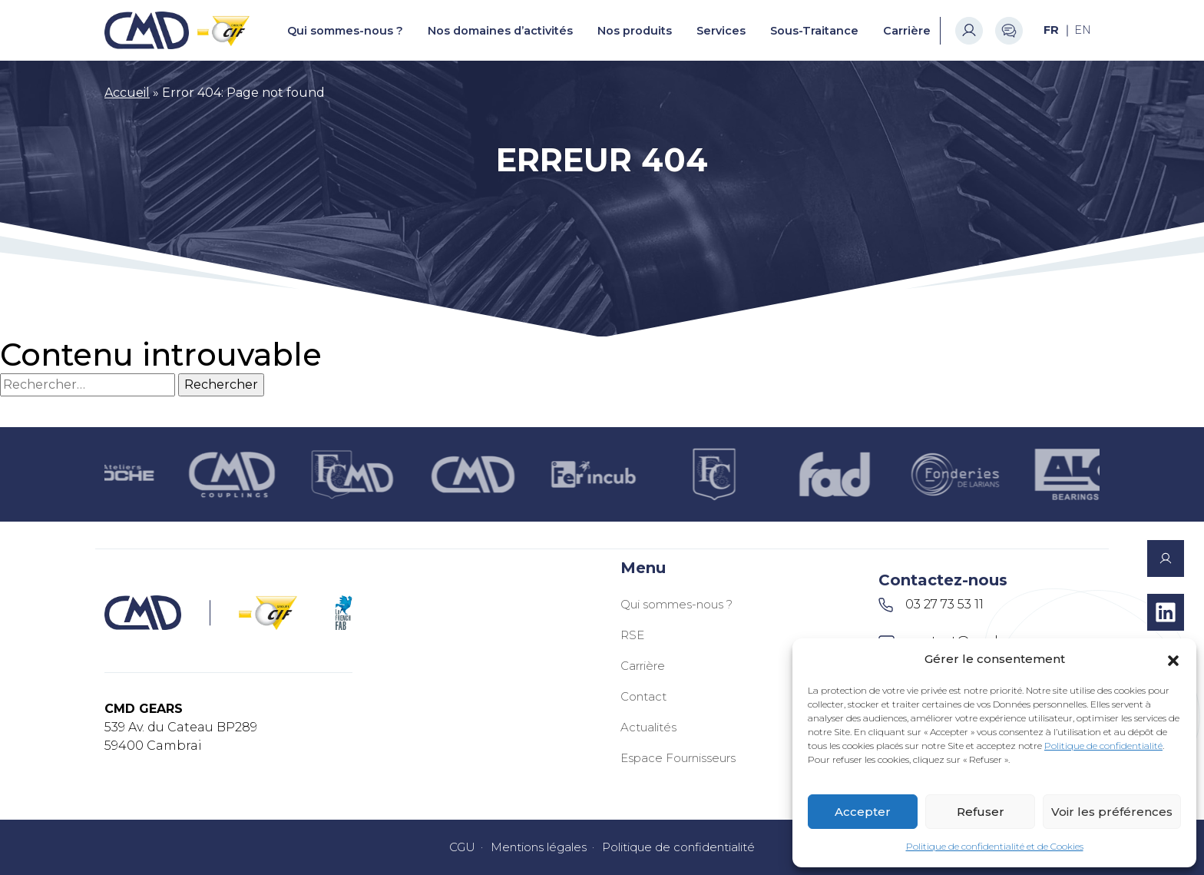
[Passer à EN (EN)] (1083, 30)
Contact (643, 696)
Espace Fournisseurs (678, 758)
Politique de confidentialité (1103, 745)
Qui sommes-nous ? (345, 31)
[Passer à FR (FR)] (1051, 30)
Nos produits (634, 31)
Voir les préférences (1112, 811)
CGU (462, 847)
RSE (632, 635)
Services (721, 31)
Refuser (980, 811)
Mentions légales (539, 847)
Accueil (127, 92)
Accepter (863, 811)
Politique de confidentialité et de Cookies (994, 846)
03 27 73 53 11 (931, 604)
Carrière (907, 31)
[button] (1173, 659)
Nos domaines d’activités (500, 31)
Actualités (648, 727)
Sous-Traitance (814, 31)
